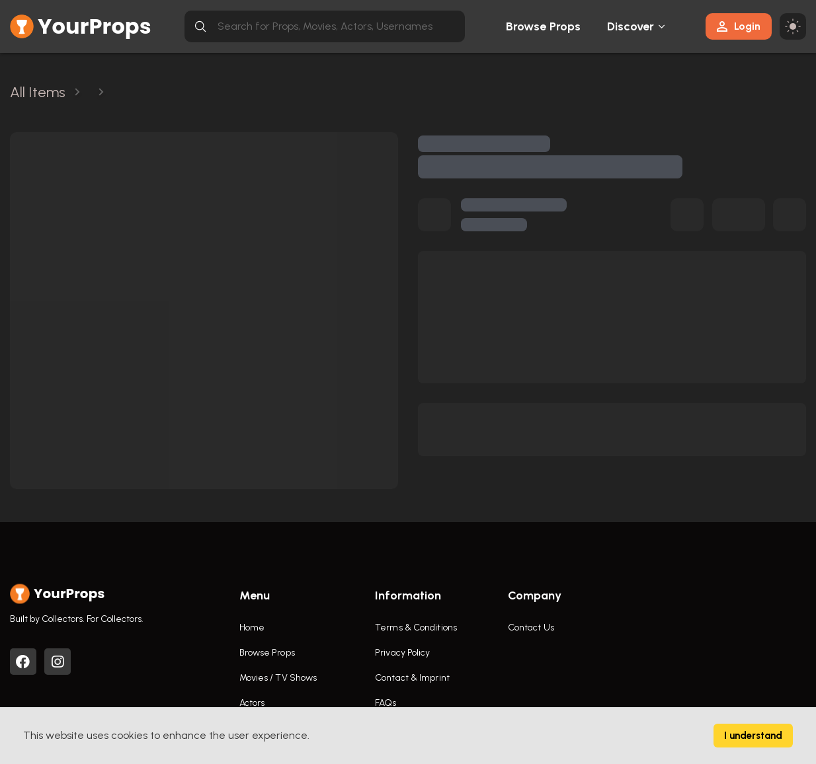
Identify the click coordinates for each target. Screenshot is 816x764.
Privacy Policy (402, 652)
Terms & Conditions (416, 627)
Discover (631, 26)
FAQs (385, 702)
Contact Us (531, 627)
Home (252, 627)
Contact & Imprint (412, 677)
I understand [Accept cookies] (753, 736)
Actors (252, 702)
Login (738, 26)
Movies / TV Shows (278, 677)
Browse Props (543, 26)
